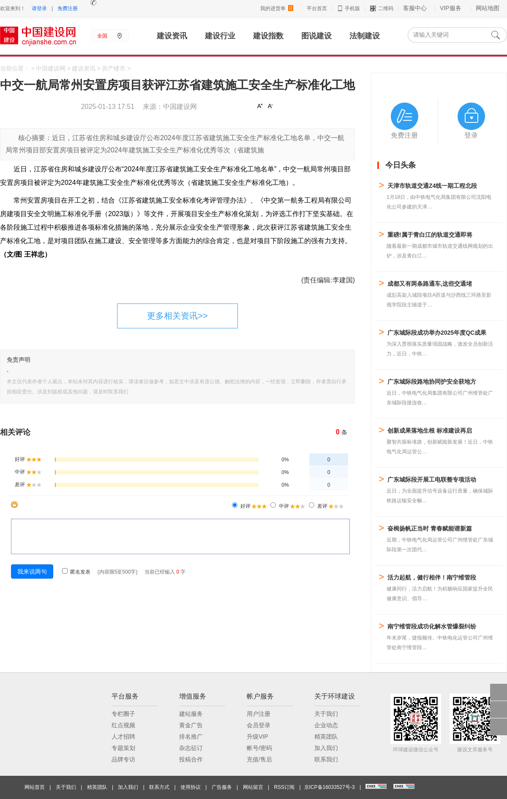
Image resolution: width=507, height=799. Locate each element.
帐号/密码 (259, 748)
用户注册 (258, 713)
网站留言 (253, 787)
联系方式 (159, 787)
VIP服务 (450, 8)
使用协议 (190, 787)
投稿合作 (191, 759)
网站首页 (35, 787)
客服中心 (415, 8)
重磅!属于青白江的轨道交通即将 (429, 234)
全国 (102, 36)
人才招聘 (123, 736)
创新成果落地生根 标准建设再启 (429, 430)
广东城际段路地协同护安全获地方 (431, 381)
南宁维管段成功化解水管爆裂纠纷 (431, 626)
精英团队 (326, 736)
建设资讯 (83, 68)
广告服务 (222, 787)
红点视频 (123, 725)
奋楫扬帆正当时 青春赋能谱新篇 (429, 528)
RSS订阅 (284, 787)
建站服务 (191, 713)
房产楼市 (113, 68)
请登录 (39, 8)
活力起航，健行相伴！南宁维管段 (431, 577)
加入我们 (326, 748)
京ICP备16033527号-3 (329, 787)
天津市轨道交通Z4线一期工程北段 (432, 185)
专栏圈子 (123, 713)
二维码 (381, 8)
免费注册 (67, 8)
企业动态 (326, 725)
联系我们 (326, 759)
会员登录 (258, 725)
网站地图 (487, 8)
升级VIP (257, 736)
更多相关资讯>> (177, 315)
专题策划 (123, 748)
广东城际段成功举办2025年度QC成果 (436, 332)
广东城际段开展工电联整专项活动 (431, 479)
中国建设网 (50, 68)
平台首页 (317, 8)
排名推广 (191, 736)
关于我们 (326, 713)
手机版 (348, 8)
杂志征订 (191, 748)
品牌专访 (123, 759)
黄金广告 (191, 725)
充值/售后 (259, 759)
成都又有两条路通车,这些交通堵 (429, 283)
